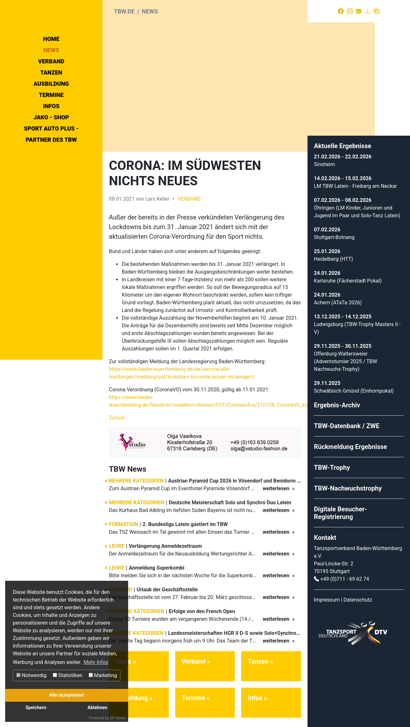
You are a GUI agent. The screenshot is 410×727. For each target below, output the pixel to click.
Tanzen (51, 129)
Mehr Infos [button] (96, 662)
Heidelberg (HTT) (333, 255)
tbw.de (124, 11)
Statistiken (67, 675)
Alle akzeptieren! (66, 695)
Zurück (117, 414)
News (51, 107)
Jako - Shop (51, 174)
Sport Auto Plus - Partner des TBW (51, 191)
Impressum (327, 596)
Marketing (103, 675)
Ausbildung (51, 141)
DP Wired (118, 718)
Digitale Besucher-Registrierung (340, 509)
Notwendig (31, 675)
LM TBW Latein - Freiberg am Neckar (355, 183)
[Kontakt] (359, 11)
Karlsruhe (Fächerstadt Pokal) (347, 277)
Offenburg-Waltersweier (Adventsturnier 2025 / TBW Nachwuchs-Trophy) (345, 358)
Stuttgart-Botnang (334, 234)
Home (51, 96)
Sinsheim (324, 161)
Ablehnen (97, 707)
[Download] (368, 11)
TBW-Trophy (332, 464)
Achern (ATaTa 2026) (338, 299)
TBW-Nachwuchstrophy (348, 485)
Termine (51, 152)
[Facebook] (341, 11)
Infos (51, 163)
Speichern (35, 707)
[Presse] (377, 11)
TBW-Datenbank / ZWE (347, 422)
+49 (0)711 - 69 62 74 (344, 575)
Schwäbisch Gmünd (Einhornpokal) (354, 387)
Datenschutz (357, 596)
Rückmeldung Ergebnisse (350, 443)
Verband (51, 118)
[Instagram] (350, 11)
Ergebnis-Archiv (337, 401)
